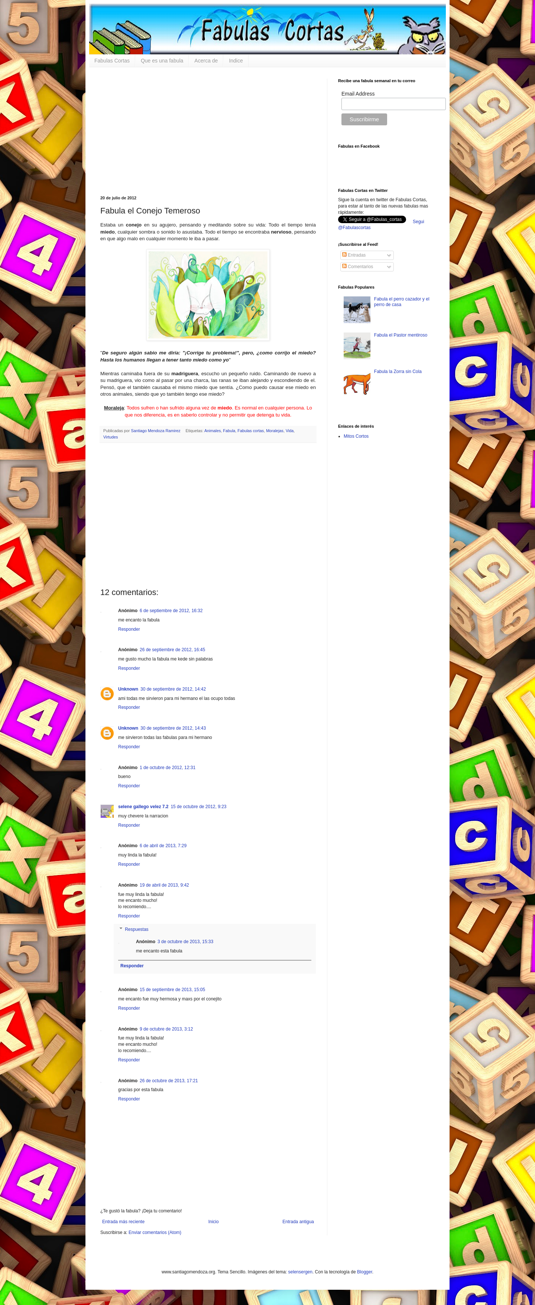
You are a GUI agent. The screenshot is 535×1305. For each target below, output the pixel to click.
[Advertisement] (208, 130)
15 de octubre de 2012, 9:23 (198, 806)
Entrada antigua (298, 1221)
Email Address (357, 94)
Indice (236, 61)
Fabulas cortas (250, 430)
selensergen (300, 1272)
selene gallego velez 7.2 (143, 806)
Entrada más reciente (123, 1221)
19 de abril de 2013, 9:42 (164, 885)
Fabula (229, 430)
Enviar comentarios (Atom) (155, 1232)
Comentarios (357, 266)
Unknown (128, 689)
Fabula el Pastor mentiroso (400, 335)
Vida (290, 430)
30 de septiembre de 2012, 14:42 (173, 689)
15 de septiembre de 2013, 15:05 (172, 989)
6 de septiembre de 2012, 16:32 (171, 610)
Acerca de (206, 61)
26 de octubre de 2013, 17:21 (169, 1080)
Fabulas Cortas (112, 61)
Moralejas (274, 430)
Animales (212, 430)
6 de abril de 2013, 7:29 (163, 845)
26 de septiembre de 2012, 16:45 (172, 649)
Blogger (364, 1272)
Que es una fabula (162, 61)
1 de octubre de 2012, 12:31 (167, 767)
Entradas (354, 255)
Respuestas (136, 929)
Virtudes (110, 437)
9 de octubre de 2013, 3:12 (166, 1029)
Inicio (213, 1221)
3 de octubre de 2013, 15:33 (185, 941)
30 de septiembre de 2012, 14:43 (173, 728)
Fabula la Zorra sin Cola (398, 371)
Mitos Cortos (356, 436)
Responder (129, 629)
